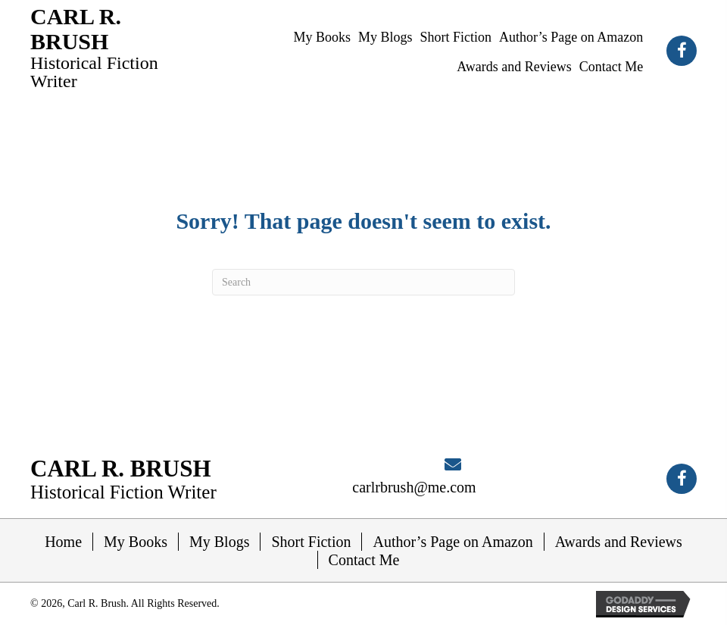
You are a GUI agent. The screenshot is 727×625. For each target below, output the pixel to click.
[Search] (363, 282)
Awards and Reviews (618, 541)
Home (63, 541)
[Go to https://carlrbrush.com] (100, 47)
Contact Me (364, 560)
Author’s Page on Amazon (452, 541)
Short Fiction (311, 541)
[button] (681, 51)
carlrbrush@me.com (414, 487)
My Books (135, 541)
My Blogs (219, 541)
